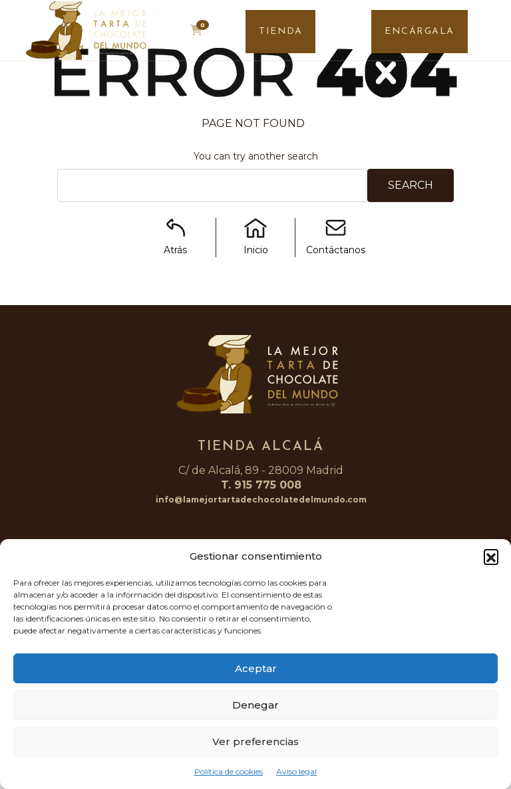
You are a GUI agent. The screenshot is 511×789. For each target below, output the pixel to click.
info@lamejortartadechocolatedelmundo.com (261, 500)
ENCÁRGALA (419, 32)
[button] (491, 556)
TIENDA (280, 32)
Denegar (255, 705)
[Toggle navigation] (489, 34)
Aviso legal (296, 771)
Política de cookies (228, 771)
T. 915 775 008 (261, 485)
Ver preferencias (255, 741)
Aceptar (256, 668)
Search (410, 185)
